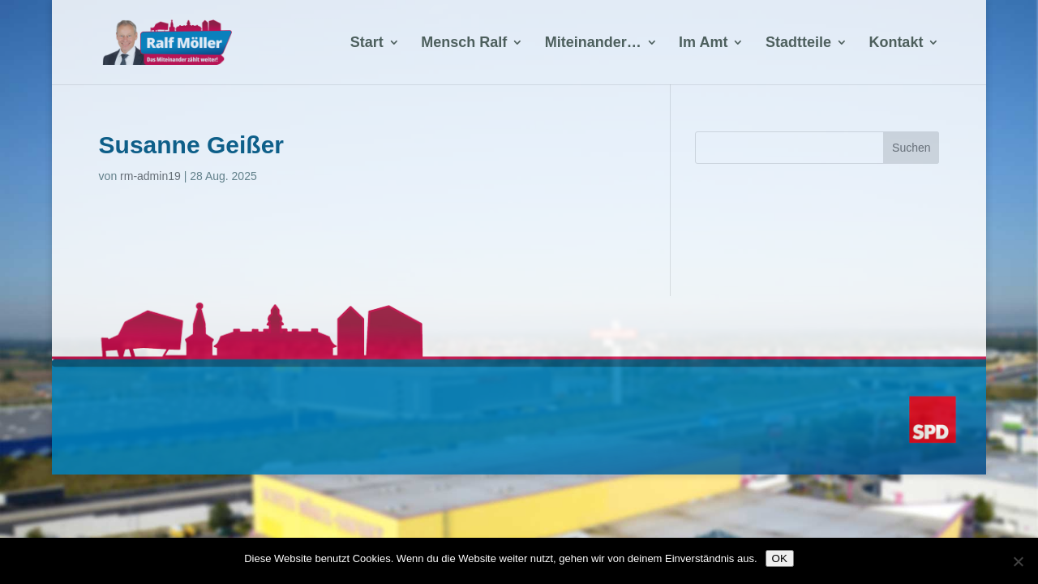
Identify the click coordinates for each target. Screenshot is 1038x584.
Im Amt (703, 43)
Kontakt (896, 43)
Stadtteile (798, 43)
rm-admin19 (150, 176)
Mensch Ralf (464, 43)
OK (779, 558)
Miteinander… (593, 43)
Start (367, 43)
